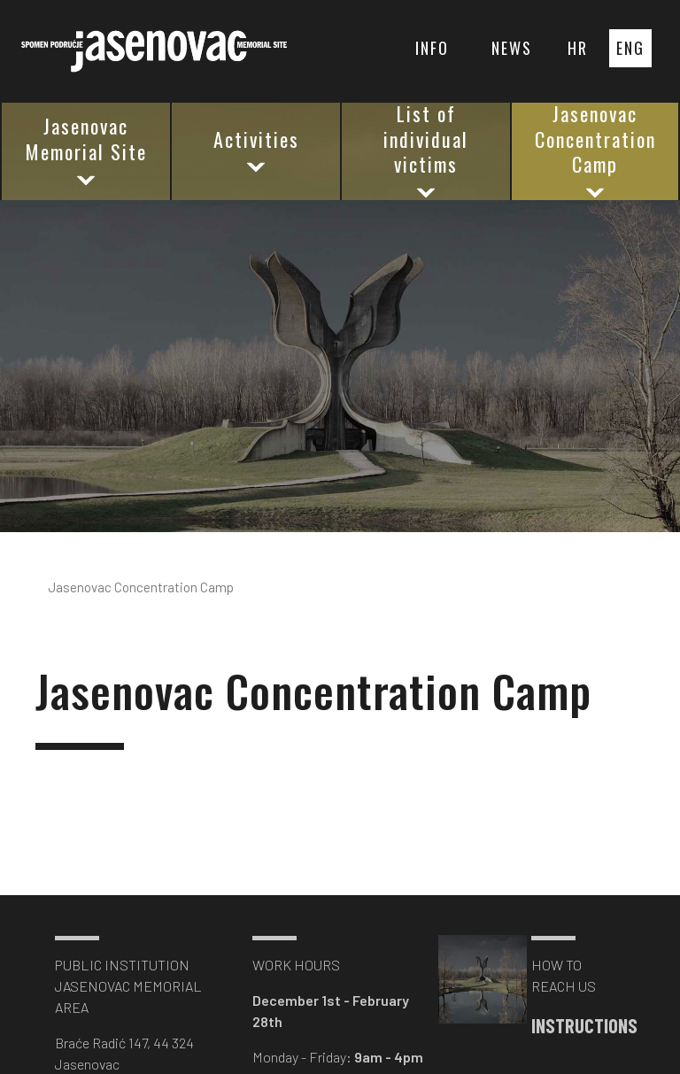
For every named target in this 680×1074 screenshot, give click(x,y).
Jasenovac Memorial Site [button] (86, 150)
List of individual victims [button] (425, 151)
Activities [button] (256, 151)
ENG (630, 47)
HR (578, 47)
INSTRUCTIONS (575, 1025)
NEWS (511, 47)
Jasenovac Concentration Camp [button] (595, 151)
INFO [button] (432, 47)
